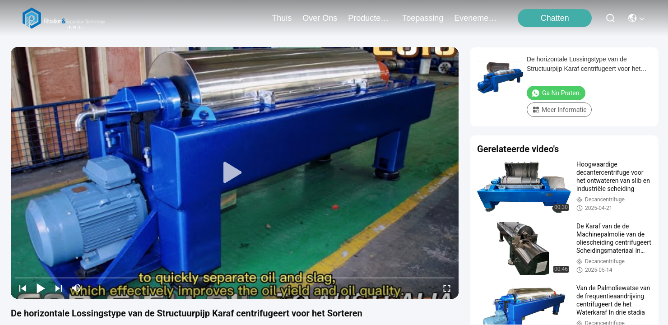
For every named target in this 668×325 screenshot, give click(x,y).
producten (369, 18)
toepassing (422, 18)
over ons (319, 18)
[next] (59, 288)
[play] (234, 173)
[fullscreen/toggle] (447, 288)
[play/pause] (41, 288)
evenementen (475, 18)
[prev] (23, 288)
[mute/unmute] (77, 288)
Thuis (282, 18)
